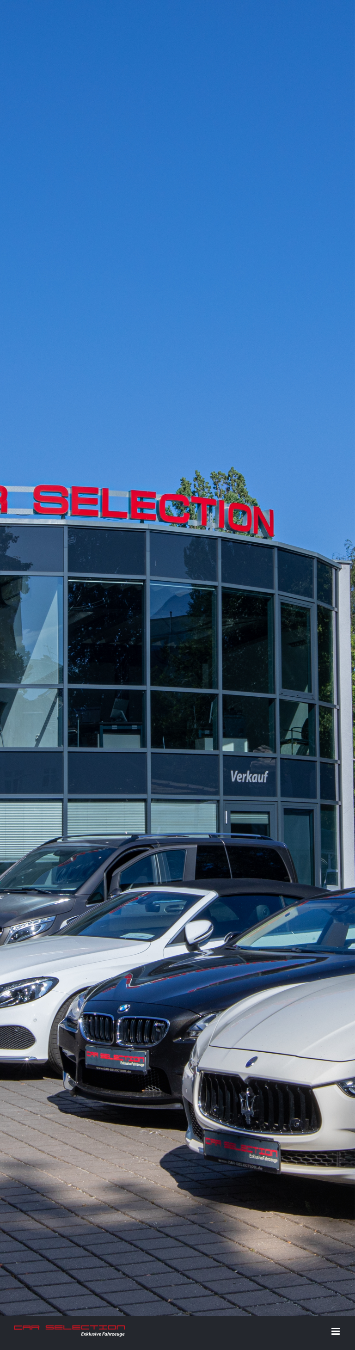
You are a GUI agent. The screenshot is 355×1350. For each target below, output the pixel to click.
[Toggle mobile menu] (336, 314)
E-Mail (328, 1126)
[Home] (177, 149)
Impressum (180, 1126)
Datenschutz (218, 1126)
